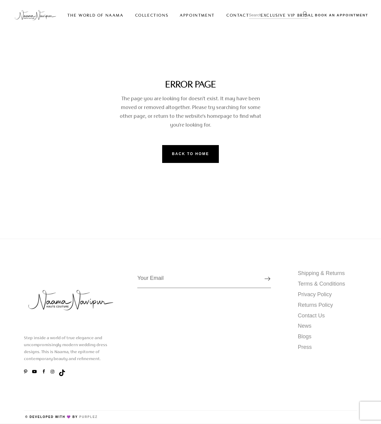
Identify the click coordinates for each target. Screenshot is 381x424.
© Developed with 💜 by (51, 417)
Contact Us (311, 316)
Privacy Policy (315, 294)
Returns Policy (315, 305)
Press (305, 347)
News (305, 326)
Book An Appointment (341, 15)
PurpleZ (88, 417)
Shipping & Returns (321, 273)
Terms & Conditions (321, 284)
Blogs (305, 336)
